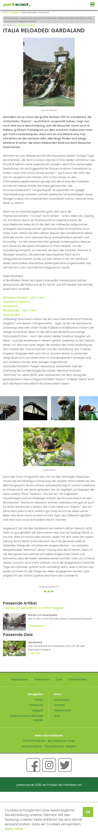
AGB (57, 716)
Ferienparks (42, 679)
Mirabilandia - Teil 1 (15, 310)
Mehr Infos (14, 828)
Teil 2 (41, 298)
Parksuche (36, 705)
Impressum (61, 700)
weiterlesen (37, 626)
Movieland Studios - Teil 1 (19, 298)
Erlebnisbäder (77, 679)
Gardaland (10, 306)
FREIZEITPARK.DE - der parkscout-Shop (49, 741)
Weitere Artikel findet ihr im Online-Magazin (34, 608)
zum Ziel (35, 653)
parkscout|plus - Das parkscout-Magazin (49, 746)
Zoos (59, 679)
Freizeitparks (19, 25)
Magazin (15, 12)
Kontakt (59, 705)
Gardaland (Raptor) (16, 302)
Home (6, 12)
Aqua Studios (11, 315)
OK (87, 812)
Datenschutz (62, 710)
